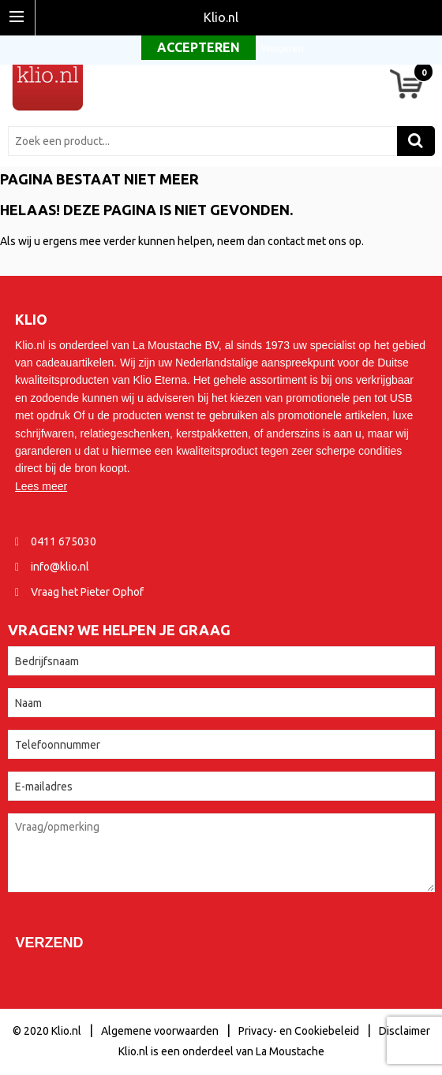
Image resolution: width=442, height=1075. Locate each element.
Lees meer (41, 486)
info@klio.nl (60, 566)
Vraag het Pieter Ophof (87, 592)
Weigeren (282, 48)
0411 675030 (63, 541)
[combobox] (206, 141)
